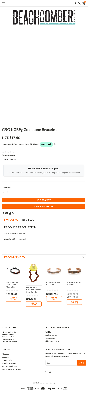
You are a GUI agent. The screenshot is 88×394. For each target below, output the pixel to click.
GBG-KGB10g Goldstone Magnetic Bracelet (12, 285)
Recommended (14, 257)
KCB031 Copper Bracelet (74, 283)
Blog (3, 361)
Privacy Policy (7, 349)
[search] (74, 3)
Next (83, 257)
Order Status (50, 327)
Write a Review (9, 159)
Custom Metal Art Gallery (11, 358)
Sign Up (54, 324)
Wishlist (48, 321)
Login (47, 324)
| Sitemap (52, 372)
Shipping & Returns (52, 330)
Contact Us (6, 346)
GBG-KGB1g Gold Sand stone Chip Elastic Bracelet (33, 290)
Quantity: (6, 187)
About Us (5, 343)
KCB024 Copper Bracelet (53, 283)
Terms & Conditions (9, 355)
